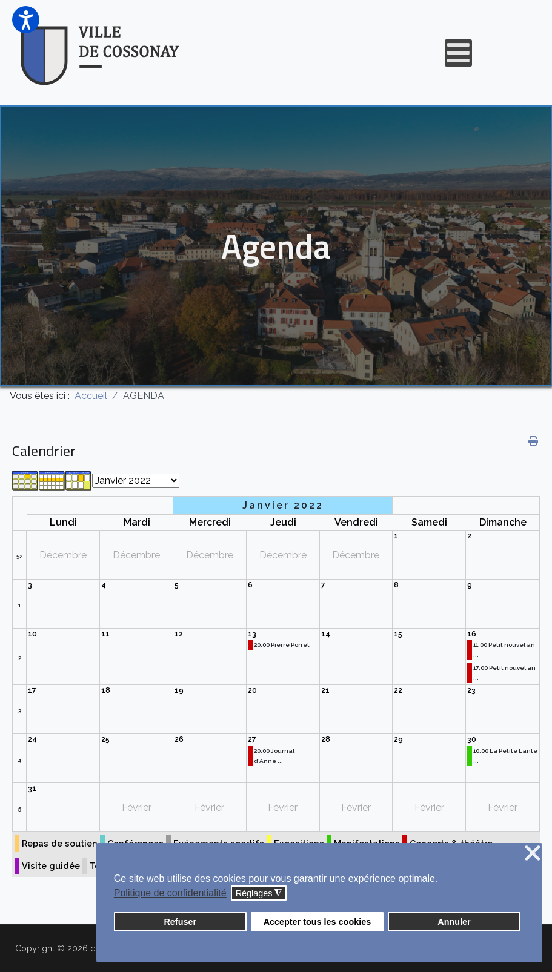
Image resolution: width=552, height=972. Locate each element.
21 (325, 690)
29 (398, 739)
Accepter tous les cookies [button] (317, 922)
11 (105, 634)
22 (398, 690)
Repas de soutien (60, 843)
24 (32, 739)
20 (252, 690)
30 (471, 739)
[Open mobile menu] (458, 53)
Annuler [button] (453, 922)
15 (398, 634)
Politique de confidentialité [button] (170, 893)
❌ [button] (532, 853)
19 (179, 690)
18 (105, 690)
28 (325, 739)
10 (32, 634)
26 (179, 739)
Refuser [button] (180, 922)
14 (325, 634)
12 (179, 634)
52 (19, 556)
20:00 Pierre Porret (282, 644)
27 (252, 739)
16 (471, 634)
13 (252, 634)
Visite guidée (51, 866)
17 (32, 690)
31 (32, 788)
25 (105, 739)
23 (471, 690)
